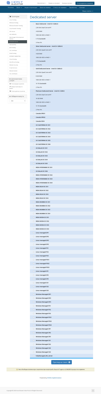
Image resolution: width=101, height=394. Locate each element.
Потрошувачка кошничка (85, 3)
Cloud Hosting (13, 59)
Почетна (11, 7)
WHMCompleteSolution (54, 378)
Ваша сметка (87, 11)
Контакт (82, 7)
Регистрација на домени (16, 83)
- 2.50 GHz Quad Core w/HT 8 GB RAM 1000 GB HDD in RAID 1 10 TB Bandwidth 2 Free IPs (47, 78)
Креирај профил (67, 3)
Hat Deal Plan (12, 44)
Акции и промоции (31, 7)
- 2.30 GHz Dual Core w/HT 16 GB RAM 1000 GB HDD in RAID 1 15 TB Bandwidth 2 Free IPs (48, 100)
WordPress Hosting (14, 62)
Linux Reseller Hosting (15, 28)
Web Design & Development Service (16, 38)
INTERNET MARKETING (15, 56)
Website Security (13, 65)
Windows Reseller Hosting (16, 25)
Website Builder (13, 71)
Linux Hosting (12, 20)
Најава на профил (54, 3)
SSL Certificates (13, 73)
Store (19, 7)
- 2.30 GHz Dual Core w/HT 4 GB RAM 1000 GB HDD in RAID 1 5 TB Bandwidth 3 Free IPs (45, 33)
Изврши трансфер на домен (15, 87)
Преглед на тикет (61, 362)
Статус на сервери (59, 7)
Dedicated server (13, 41)
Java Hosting (12, 47)
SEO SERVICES (12, 34)
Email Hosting (12, 53)
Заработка (73, 7)
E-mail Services (13, 68)
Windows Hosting (13, 22)
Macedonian (41, 3)
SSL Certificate (13, 50)
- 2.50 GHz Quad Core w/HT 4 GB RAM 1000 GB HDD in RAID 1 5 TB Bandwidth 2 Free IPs (47, 55)
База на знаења (45, 7)
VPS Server (12, 31)
